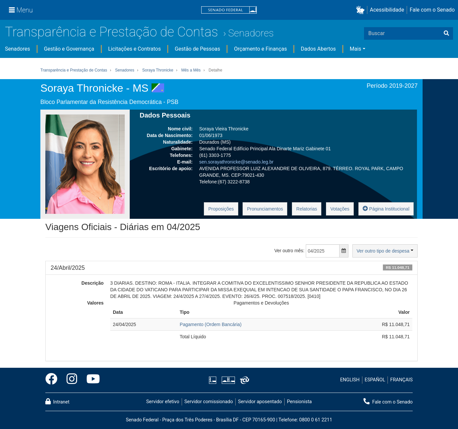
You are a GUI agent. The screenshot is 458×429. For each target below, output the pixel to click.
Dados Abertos (318, 49)
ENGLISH (350, 380)
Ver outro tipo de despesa (385, 251)
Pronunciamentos (265, 209)
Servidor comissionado (208, 402)
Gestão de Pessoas (197, 49)
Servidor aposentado (260, 402)
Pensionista (299, 402)
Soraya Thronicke (157, 70)
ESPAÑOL (375, 380)
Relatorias (306, 209)
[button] (361, 10)
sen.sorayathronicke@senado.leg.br (236, 162)
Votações (339, 209)
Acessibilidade (387, 10)
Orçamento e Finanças (260, 49)
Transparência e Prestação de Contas (111, 32)
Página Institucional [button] (386, 208)
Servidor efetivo (162, 402)
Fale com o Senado (432, 10)
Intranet (57, 401)
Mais (355, 49)
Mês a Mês (191, 70)
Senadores (251, 33)
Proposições (221, 209)
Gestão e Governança (69, 49)
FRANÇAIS (401, 380)
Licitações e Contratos (134, 49)
